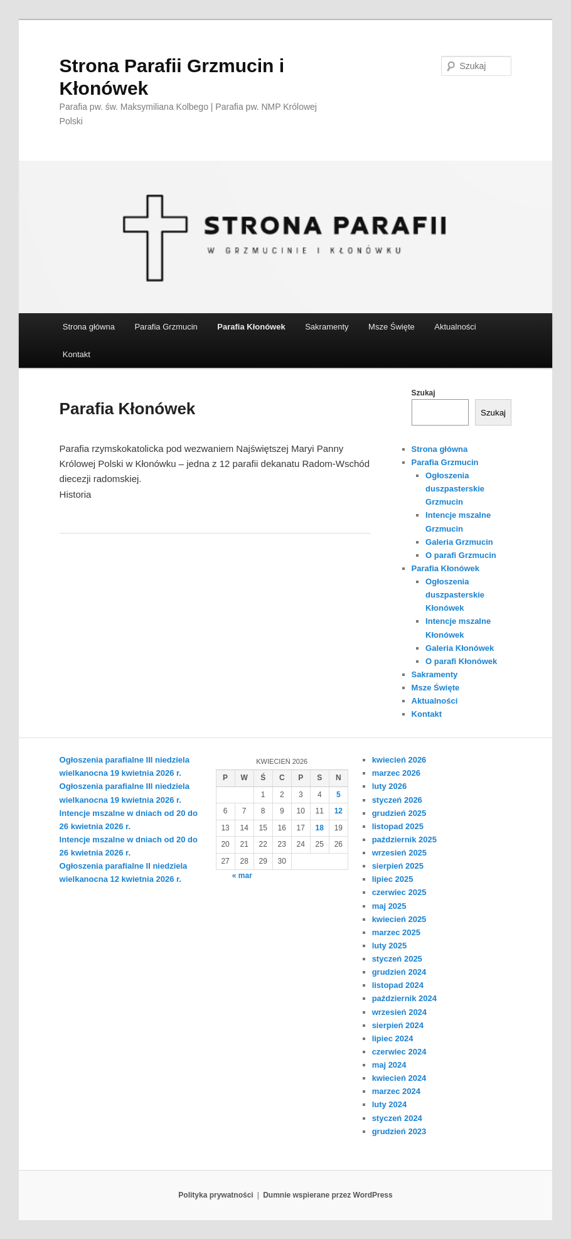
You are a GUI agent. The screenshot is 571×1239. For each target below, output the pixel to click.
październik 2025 (404, 839)
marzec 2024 (396, 1091)
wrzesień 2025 (399, 852)
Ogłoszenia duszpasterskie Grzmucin (454, 489)
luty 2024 (389, 1104)
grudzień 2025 (399, 813)
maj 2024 (389, 1065)
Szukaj (423, 393)
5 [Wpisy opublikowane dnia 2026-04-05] (338, 794)
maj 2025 (389, 906)
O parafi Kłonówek (461, 661)
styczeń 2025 (397, 958)
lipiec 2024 (393, 1038)
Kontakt (76, 354)
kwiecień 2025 (399, 919)
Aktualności (455, 326)
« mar (242, 875)
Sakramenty (326, 326)
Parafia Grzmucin (165, 326)
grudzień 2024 (399, 972)
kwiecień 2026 (399, 759)
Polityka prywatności (215, 1195)
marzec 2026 (396, 773)
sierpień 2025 (398, 866)
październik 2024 (404, 998)
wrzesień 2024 (399, 1012)
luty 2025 (389, 945)
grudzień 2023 (399, 1131)
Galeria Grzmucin (459, 542)
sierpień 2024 (398, 1025)
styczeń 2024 (397, 1118)
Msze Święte (391, 326)
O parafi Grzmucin (460, 555)
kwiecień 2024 (399, 1078)
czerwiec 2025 (399, 892)
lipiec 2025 (393, 879)
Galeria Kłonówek (459, 648)
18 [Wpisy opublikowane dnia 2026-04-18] (320, 827)
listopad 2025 (398, 826)
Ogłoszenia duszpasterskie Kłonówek (454, 595)
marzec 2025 (396, 932)
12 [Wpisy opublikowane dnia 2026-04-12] (338, 811)
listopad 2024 (398, 985)
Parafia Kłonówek (251, 326)
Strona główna (89, 326)
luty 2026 (389, 786)
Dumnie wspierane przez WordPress (328, 1195)
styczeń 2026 (397, 800)
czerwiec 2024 (399, 1051)
